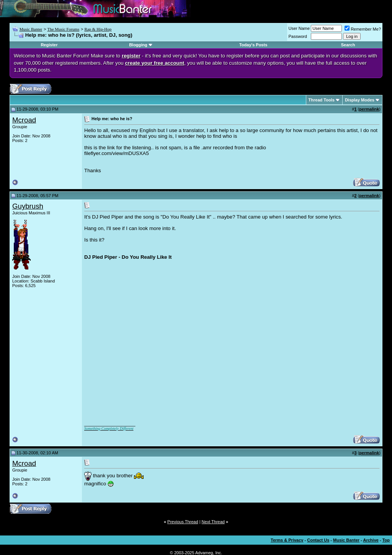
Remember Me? (363, 29)
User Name (299, 28)
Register (49, 44)
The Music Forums (63, 29)
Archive (371, 540)
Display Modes (359, 100)
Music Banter (31, 29)
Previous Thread (182, 521)
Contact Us (318, 540)
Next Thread (213, 521)
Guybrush (27, 206)
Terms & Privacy (287, 540)
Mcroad (24, 120)
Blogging (138, 44)
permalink (369, 109)
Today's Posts (253, 44)
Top (386, 540)
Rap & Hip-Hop (97, 29)
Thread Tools (322, 100)
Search (348, 44)
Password (298, 36)
